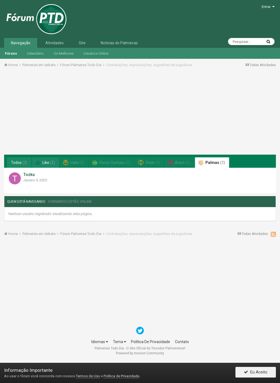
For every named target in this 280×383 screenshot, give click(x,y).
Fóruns (11, 53)
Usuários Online (95, 53)
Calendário (35, 53)
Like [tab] (45, 162)
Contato (182, 342)
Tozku (29, 174)
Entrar (268, 7)
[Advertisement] (140, 113)
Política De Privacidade (150, 342)
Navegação (20, 43)
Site (82, 43)
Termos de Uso (88, 376)
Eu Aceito (255, 372)
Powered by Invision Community (140, 353)
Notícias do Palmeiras (119, 43)
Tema (119, 342)
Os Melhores (64, 53)
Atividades (54, 43)
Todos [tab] (19, 162)
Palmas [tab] (211, 162)
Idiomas (99, 342)
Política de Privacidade (121, 376)
